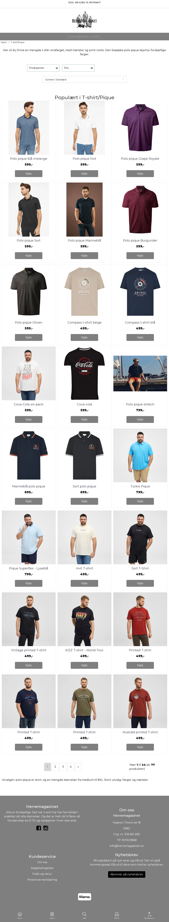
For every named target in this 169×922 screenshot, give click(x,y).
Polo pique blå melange (28, 159)
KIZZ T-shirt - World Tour (84, 650)
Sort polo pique (84, 486)
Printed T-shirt (140, 650)
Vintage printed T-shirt (28, 650)
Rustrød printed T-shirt (140, 732)
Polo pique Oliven (28, 322)
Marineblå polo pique (28, 486)
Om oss (42, 862)
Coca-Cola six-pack (28, 404)
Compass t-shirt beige (84, 322)
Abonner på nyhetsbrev (126, 874)
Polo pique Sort (28, 240)
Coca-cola (84, 404)
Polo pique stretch (140, 404)
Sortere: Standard (55, 79)
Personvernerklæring (42, 879)
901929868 (129, 840)
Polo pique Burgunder (140, 240)
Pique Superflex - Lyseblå (28, 568)
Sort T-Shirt (140, 568)
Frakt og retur (42, 874)
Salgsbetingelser (42, 868)
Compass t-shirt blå (140, 322)
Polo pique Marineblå (84, 240)
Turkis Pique (140, 486)
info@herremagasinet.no (127, 846)
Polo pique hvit (84, 159)
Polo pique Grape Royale (140, 159)
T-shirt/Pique (16, 42)
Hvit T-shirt (84, 568)
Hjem (4, 42)
